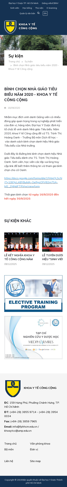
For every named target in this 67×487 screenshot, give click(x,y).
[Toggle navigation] (58, 27)
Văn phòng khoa (40, 443)
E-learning (52, 8)
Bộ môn (9, 449)
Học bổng (27, 8)
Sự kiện (29, 61)
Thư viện (39, 8)
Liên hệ (8, 461)
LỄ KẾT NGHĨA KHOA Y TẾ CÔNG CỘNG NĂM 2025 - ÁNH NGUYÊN (19, 259)
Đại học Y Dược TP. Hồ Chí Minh (23, 3)
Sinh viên (14, 8)
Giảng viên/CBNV (50, 3)
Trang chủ (14, 61)
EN (45, 13)
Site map (35, 461)
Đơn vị (34, 449)
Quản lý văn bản (27, 13)
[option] (23, 250)
